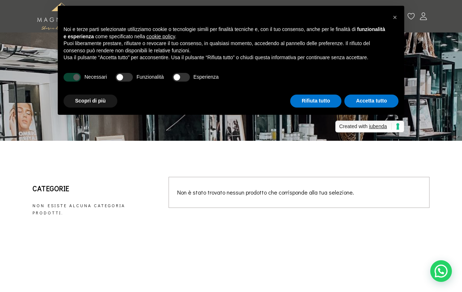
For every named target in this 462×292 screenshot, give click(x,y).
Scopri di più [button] (90, 101)
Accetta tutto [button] (371, 101)
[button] (441, 271)
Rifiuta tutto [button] (316, 101)
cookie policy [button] (161, 36)
